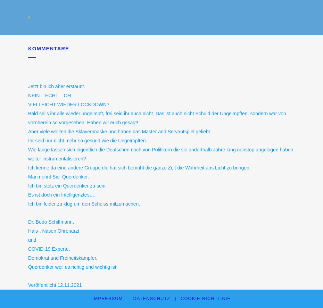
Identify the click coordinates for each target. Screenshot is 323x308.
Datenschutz (151, 298)
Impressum (107, 298)
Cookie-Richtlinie (206, 298)
